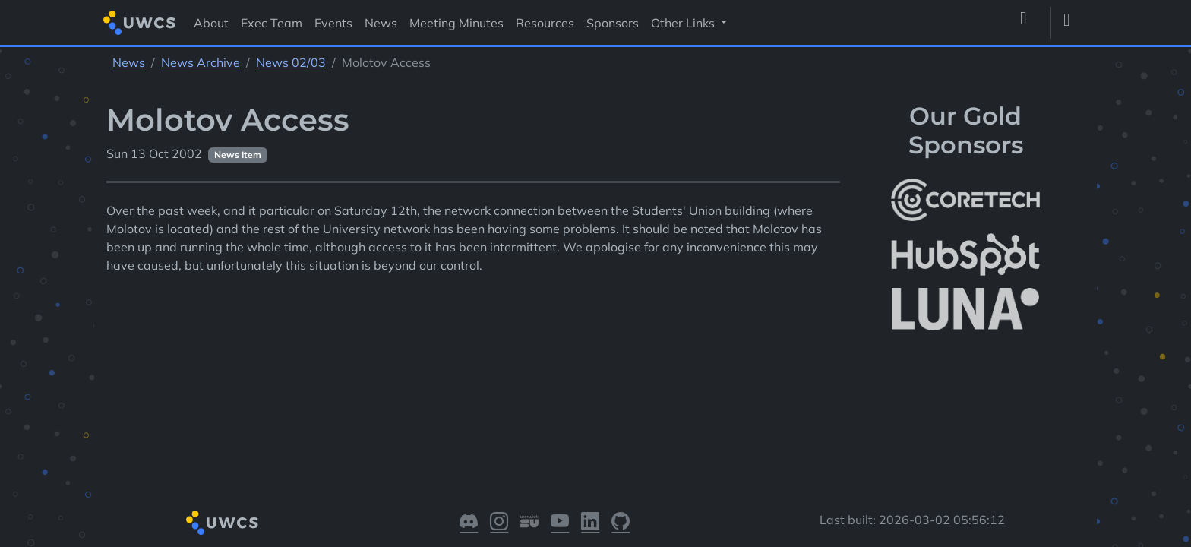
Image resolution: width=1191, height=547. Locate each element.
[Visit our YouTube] (560, 523)
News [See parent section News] (128, 62)
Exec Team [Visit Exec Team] (271, 22)
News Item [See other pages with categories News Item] (237, 154)
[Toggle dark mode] (1072, 23)
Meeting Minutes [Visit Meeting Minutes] (456, 22)
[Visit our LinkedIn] (590, 523)
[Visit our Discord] (469, 523)
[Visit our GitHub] (620, 523)
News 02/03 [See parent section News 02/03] (291, 62)
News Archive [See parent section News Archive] (200, 62)
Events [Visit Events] (333, 22)
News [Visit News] (381, 22)
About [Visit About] (211, 22)
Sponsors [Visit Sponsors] (612, 22)
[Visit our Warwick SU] (529, 523)
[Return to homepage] (139, 22)
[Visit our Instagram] (499, 523)
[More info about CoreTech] (965, 200)
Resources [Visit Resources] (545, 22)
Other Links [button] (684, 22)
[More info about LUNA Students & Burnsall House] (965, 309)
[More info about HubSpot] (965, 254)
